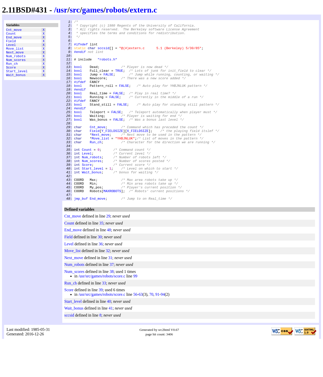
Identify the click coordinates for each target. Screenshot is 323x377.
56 (135, 330)
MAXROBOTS (112, 225)
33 (104, 319)
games (92, 9)
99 (135, 312)
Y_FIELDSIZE (112, 153)
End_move (14, 39)
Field (11, 44)
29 (108, 252)
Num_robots (16, 62)
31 (110, 294)
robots (117, 9)
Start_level (17, 80)
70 (151, 330)
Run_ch (12, 71)
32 (108, 287)
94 (163, 330)
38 (112, 308)
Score (11, 75)
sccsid (103, 54)
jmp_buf (81, 234)
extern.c (143, 9)
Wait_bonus (16, 84)
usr (61, 9)
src (75, 9)
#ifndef (81, 49)
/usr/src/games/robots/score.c (101, 312)
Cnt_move (14, 30)
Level (11, 48)
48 (109, 266)
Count (11, 35)
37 (112, 300)
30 (100, 273)
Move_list (15, 53)
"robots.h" (107, 67)
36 (101, 280)
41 (111, 344)
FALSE (108, 85)
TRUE (119, 81)
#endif (80, 58)
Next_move (15, 57)
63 (141, 330)
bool (78, 76)
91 (157, 330)
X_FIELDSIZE (137, 153)
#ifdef (80, 94)
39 (101, 326)
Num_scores (16, 66)
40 (109, 337)
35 (101, 259)
